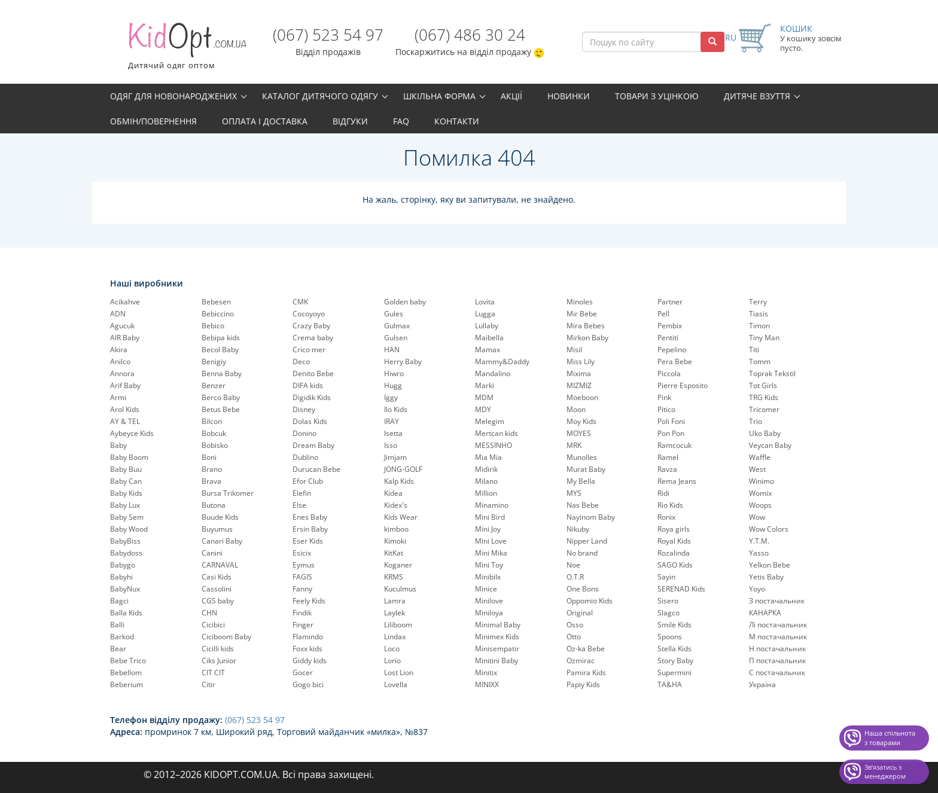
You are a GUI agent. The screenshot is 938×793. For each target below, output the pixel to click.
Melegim (489, 421)
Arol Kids (124, 409)
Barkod (122, 637)
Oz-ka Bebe (586, 648)
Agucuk (122, 326)
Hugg (393, 385)
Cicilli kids (218, 648)
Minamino (491, 505)
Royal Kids (674, 541)
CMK (300, 302)
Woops (760, 505)
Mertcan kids (496, 433)
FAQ (401, 121)
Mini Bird (490, 517)
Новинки (568, 96)
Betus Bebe (221, 409)
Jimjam (395, 457)
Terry (758, 302)
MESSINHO (493, 445)
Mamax (487, 349)
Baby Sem (127, 517)
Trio (755, 421)
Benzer (214, 385)
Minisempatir (497, 648)
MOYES (579, 433)
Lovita (485, 302)
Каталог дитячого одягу (320, 96)
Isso (390, 445)
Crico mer (309, 349)
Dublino (305, 457)
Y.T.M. (759, 541)
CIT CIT (213, 672)
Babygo (122, 565)
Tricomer (764, 409)
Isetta (393, 433)
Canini (212, 553)
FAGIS (302, 577)
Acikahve (125, 302)
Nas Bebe (583, 505)
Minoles (580, 302)
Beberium (126, 684)
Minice (486, 589)
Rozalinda (673, 553)
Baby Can (126, 481)
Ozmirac (581, 660)
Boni (209, 457)
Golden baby (405, 302)
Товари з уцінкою (657, 96)
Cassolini (217, 589)
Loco (392, 648)
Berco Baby (221, 397)
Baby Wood (129, 529)
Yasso (759, 553)
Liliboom (398, 625)
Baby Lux (125, 505)
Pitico (666, 409)
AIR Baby (124, 338)
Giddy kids (310, 660)
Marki (484, 385)
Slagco (668, 613)
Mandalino (492, 373)
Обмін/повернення (153, 121)
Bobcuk (214, 433)
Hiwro (394, 373)
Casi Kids (217, 577)
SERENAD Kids (681, 589)
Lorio (392, 660)
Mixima (579, 373)
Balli (117, 625)
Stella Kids (674, 648)
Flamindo (308, 637)
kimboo (396, 529)
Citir (208, 684)
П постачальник (777, 660)
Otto (574, 637)
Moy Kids (581, 421)
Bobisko (215, 445)
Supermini (674, 672)
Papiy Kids (583, 684)
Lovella (395, 684)
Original (580, 613)
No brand (582, 553)
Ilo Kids (395, 409)
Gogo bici (308, 684)
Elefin (302, 493)
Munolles (582, 457)
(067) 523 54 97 (328, 34)
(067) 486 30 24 (470, 34)
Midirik (486, 469)
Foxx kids (307, 648)
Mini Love (491, 541)
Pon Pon (670, 433)
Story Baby (675, 660)
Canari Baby (222, 541)
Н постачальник (777, 648)
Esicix (302, 553)
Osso (575, 625)
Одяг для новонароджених (173, 96)
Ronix (666, 517)
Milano (486, 481)
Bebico (213, 326)
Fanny (302, 589)
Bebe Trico (128, 660)
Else (299, 505)
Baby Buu (126, 469)
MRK (574, 445)
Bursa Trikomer (228, 493)
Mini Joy (488, 529)
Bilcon (212, 421)
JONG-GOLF (403, 469)
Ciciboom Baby (226, 637)
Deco (301, 361)
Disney (304, 409)
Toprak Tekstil (772, 373)
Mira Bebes (586, 326)
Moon (576, 409)
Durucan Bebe (316, 469)
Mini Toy (489, 565)
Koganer (398, 565)
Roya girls (673, 529)
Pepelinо (671, 349)
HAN (392, 349)
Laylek (394, 613)
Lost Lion (398, 672)
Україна (762, 684)
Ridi (663, 493)
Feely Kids (309, 601)
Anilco (120, 361)
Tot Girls (763, 385)
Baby (118, 445)
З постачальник (777, 601)
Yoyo (757, 589)
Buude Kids (220, 517)
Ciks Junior (219, 660)
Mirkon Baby (587, 338)
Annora (122, 373)
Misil (574, 349)
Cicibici (213, 625)
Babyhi (121, 577)
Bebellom (126, 672)
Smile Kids (674, 625)
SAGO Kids (675, 565)
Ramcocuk (674, 445)
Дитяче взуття (757, 96)
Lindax (395, 637)
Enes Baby (310, 517)
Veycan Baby (770, 445)
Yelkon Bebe (769, 565)
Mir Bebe (582, 314)
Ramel (667, 457)
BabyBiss (125, 541)
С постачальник (777, 672)
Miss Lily (581, 361)
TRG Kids (763, 397)
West (757, 469)
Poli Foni (671, 421)
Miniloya (489, 613)
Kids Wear (401, 517)
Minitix (486, 672)
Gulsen (395, 338)
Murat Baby (586, 469)
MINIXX (487, 684)
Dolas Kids (310, 421)
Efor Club (308, 481)
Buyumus (217, 529)
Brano (212, 469)
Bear (118, 648)
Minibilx (488, 577)
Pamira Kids (586, 672)
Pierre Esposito (682, 385)
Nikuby (578, 529)
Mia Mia (488, 457)
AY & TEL (125, 421)
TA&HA (669, 684)
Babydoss (126, 553)
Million (486, 493)
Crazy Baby (311, 326)
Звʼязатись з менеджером (885, 771)
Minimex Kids (497, 637)
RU (730, 37)
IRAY (391, 421)
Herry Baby (403, 361)
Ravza (667, 469)
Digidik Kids (312, 397)
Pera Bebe (674, 361)
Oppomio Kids (590, 601)
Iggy (391, 397)
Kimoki (395, 541)
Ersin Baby (310, 529)
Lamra (395, 601)
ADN (118, 314)
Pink (664, 397)
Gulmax (397, 326)
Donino (304, 433)
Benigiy (214, 361)
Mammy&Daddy (502, 361)
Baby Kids (126, 493)
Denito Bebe (313, 373)
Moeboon (582, 397)
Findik (302, 613)
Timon (759, 326)
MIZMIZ (579, 385)
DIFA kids (308, 385)
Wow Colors (768, 529)
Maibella (489, 338)
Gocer (303, 672)
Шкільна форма (439, 96)
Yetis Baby (766, 577)
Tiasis (758, 314)
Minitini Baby (496, 660)
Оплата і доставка (264, 121)
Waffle (759, 457)
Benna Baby (222, 373)
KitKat (393, 553)
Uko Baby (765, 433)
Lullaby (486, 326)
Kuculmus (400, 589)
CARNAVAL (220, 565)
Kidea (393, 493)
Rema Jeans (676, 481)
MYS (574, 493)
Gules (393, 314)
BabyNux (125, 589)
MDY (483, 409)
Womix (760, 493)
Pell (663, 314)
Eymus (304, 565)
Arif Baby (125, 385)
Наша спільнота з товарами (889, 737)
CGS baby (218, 601)
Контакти (456, 121)
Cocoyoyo (309, 314)
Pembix (669, 326)
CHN (209, 613)
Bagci (119, 601)
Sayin (666, 577)
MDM (484, 397)
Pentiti (667, 338)
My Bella (581, 481)
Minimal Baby (497, 625)
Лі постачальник (778, 625)
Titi (754, 349)
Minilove (489, 601)
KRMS (393, 577)
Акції (511, 96)
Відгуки (350, 121)
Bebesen (216, 302)
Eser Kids (308, 541)
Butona (214, 505)
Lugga (485, 314)
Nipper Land (587, 541)
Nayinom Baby (591, 517)
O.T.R (575, 577)
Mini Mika (491, 553)
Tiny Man (764, 338)
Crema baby (313, 338)
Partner (670, 302)
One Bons (583, 589)
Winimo (761, 481)
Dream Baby (313, 445)
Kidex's (395, 505)
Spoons (669, 637)
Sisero (667, 601)
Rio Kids (670, 505)
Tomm (759, 361)
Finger (303, 625)
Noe (573, 565)
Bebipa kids (221, 338)
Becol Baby (220, 349)
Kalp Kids (399, 481)
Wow (757, 517)
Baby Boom (129, 457)
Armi (118, 397)
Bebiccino (218, 314)
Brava (211, 481)
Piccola (669, 373)
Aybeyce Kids (132, 433)
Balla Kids (126, 613)
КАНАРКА (765, 613)
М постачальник (778, 637)
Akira (118, 349)
